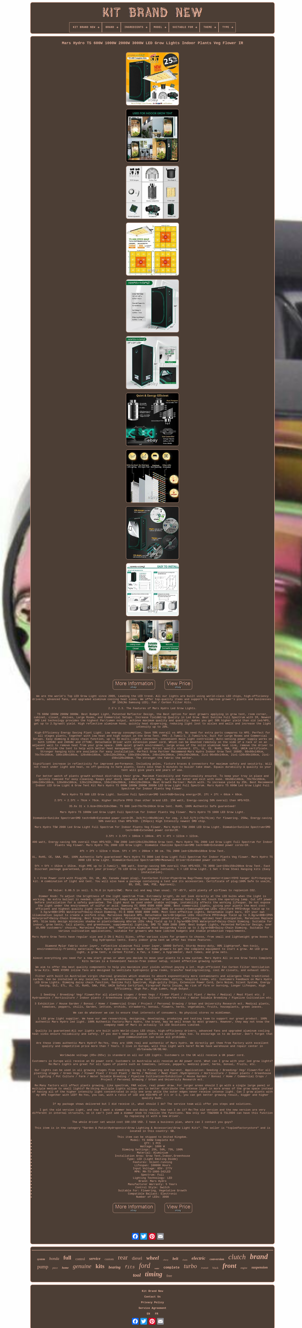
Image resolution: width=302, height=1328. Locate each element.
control (80, 1259)
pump (42, 1266)
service (94, 1258)
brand (259, 1257)
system (41, 1259)
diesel (137, 1258)
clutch (237, 1257)
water (157, 1268)
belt (175, 1259)
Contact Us (152, 1296)
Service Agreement (153, 1308)
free (169, 1276)
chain (184, 1259)
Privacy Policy (152, 1302)
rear (123, 1257)
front (229, 1265)
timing (153, 1274)
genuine (82, 1266)
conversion (217, 1259)
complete (171, 1268)
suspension (259, 1267)
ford (144, 1265)
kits (100, 1266)
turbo (190, 1266)
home (65, 1267)
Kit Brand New (152, 1291)
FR (156, 1313)
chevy (165, 1259)
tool (137, 1275)
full (67, 1258)
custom (109, 1259)
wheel (152, 1258)
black (215, 1267)
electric (199, 1258)
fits (130, 1267)
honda (54, 1258)
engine (244, 1267)
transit (204, 1267)
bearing (115, 1267)
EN (148, 1313)
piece (55, 1267)
